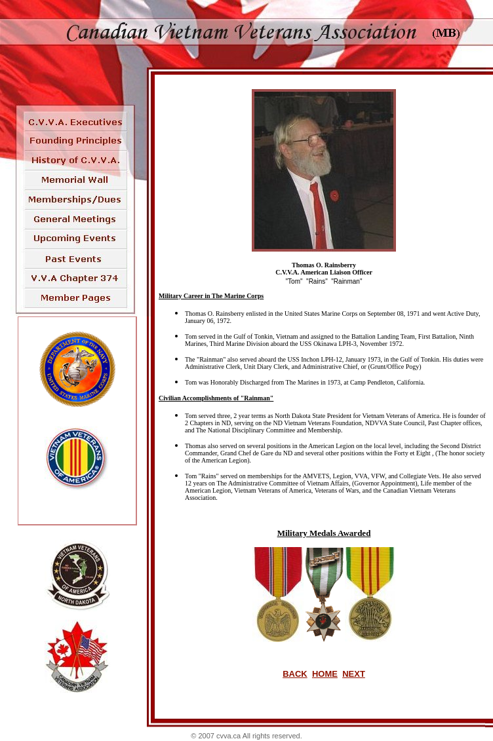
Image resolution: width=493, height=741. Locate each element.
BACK (295, 674)
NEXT (353, 674)
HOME (325, 674)
